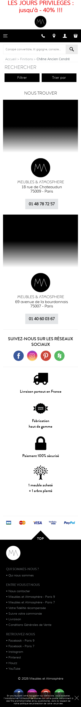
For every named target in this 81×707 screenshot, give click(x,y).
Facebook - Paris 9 (21, 640)
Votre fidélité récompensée (27, 608)
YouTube (14, 669)
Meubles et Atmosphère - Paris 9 (31, 597)
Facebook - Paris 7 (21, 646)
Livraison (14, 619)
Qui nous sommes (21, 575)
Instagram (15, 652)
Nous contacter (19, 591)
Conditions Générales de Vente (29, 625)
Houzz (12, 663)
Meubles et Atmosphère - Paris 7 (31, 602)
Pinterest (14, 657)
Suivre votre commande (25, 613)
